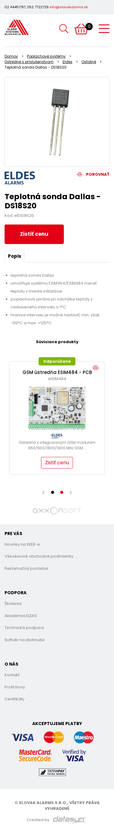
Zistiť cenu (34, 234)
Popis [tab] (14, 256)
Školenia (13, 603)
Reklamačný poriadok (26, 568)
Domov (11, 56)
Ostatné (88, 61)
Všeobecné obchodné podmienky (39, 556)
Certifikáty (14, 699)
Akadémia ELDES (21, 616)
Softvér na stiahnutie (25, 640)
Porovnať (93, 174)
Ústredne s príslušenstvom (29, 61)
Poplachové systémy (46, 56)
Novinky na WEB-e (22, 544)
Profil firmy (15, 687)
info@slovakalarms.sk (69, 7)
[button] (52, 492)
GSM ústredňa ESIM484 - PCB (57, 372)
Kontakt (12, 675)
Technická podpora (24, 628)
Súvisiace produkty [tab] (57, 342)
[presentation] (43, 493)
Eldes (67, 61)
